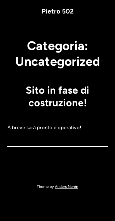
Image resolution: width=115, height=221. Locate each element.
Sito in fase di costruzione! (57, 96)
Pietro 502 (58, 11)
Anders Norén (66, 186)
